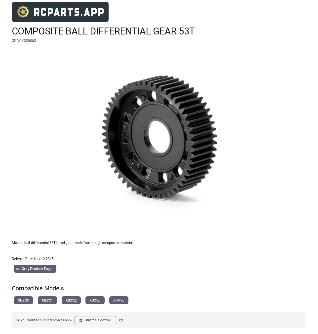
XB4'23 (118, 300)
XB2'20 (23, 300)
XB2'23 (95, 300)
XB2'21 (47, 300)
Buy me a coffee (95, 320)
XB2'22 (71, 300)
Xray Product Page (34, 268)
